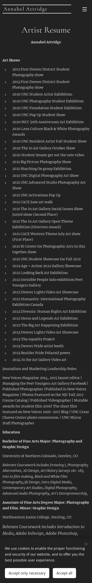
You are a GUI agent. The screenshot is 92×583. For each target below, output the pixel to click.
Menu (84, 9)
